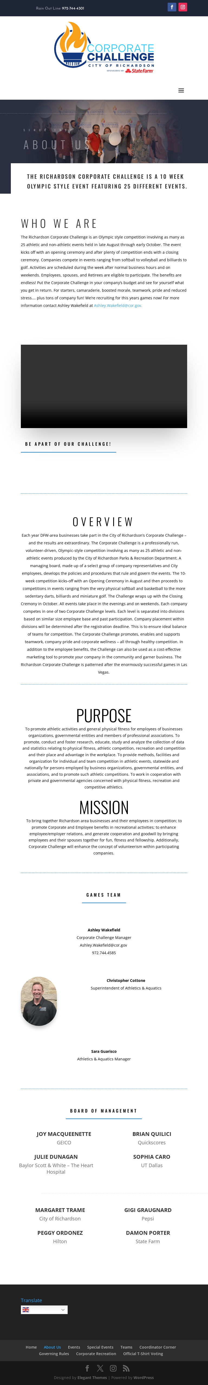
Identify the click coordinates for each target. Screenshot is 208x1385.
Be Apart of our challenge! (68, 444)
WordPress (144, 1377)
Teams (126, 1347)
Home (31, 1347)
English (33, 1310)
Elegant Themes (92, 1377)
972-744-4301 (73, 9)
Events (74, 1347)
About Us (52, 1347)
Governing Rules (54, 1353)
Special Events (100, 1347)
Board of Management (104, 1110)
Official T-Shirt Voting (143, 1353)
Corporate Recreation (96, 1353)
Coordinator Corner (157, 1347)
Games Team (104, 894)
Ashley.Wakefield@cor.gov (117, 305)
